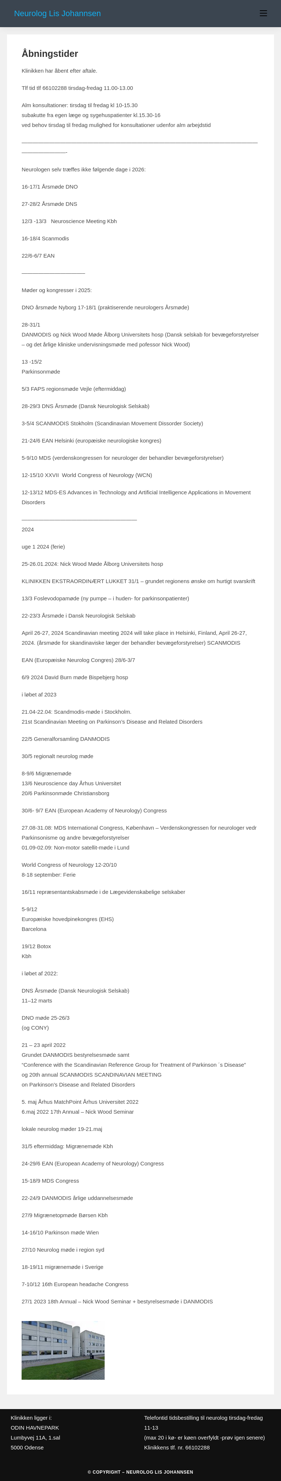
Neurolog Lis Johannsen (57, 13)
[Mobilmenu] (263, 13)
